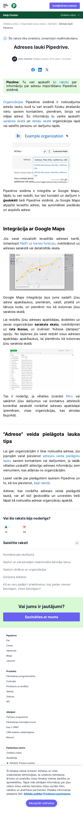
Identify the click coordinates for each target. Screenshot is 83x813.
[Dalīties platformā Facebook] (33, 70)
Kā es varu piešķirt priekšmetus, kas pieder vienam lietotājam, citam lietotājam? (37, 586)
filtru (69, 396)
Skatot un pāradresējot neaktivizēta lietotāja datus (37, 562)
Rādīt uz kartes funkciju (37, 243)
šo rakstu (61, 82)
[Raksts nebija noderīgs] (24, 527)
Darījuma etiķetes (14, 577)
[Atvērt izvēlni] (5, 5)
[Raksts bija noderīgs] (6, 527)
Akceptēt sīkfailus (41, 803)
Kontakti (52, 23)
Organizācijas (13, 102)
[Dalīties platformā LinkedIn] (40, 70)
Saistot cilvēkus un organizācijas (24, 569)
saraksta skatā (14, 121)
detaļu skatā (41, 121)
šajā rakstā (42, 483)
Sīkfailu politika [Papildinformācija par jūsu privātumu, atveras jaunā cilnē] (33, 793)
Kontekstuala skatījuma (18, 554)
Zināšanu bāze (10, 23)
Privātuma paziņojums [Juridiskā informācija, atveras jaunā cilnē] (57, 793)
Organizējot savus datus (33, 23)
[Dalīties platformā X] (47, 70)
